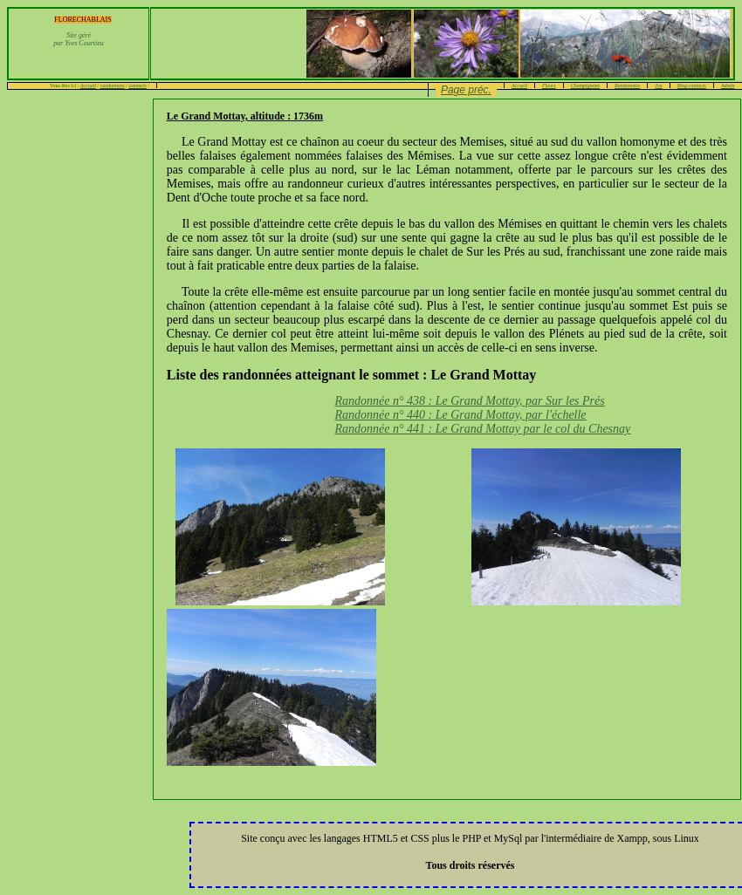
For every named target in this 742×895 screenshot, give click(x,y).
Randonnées (627, 85)
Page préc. (466, 90)
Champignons (585, 85)
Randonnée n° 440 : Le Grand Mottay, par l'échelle (460, 414)
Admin (728, 85)
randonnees (112, 85)
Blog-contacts (691, 85)
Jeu (658, 85)
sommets (137, 85)
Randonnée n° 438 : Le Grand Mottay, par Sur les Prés (469, 400)
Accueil (88, 85)
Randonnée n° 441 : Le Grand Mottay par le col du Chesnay (482, 428)
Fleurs (549, 85)
